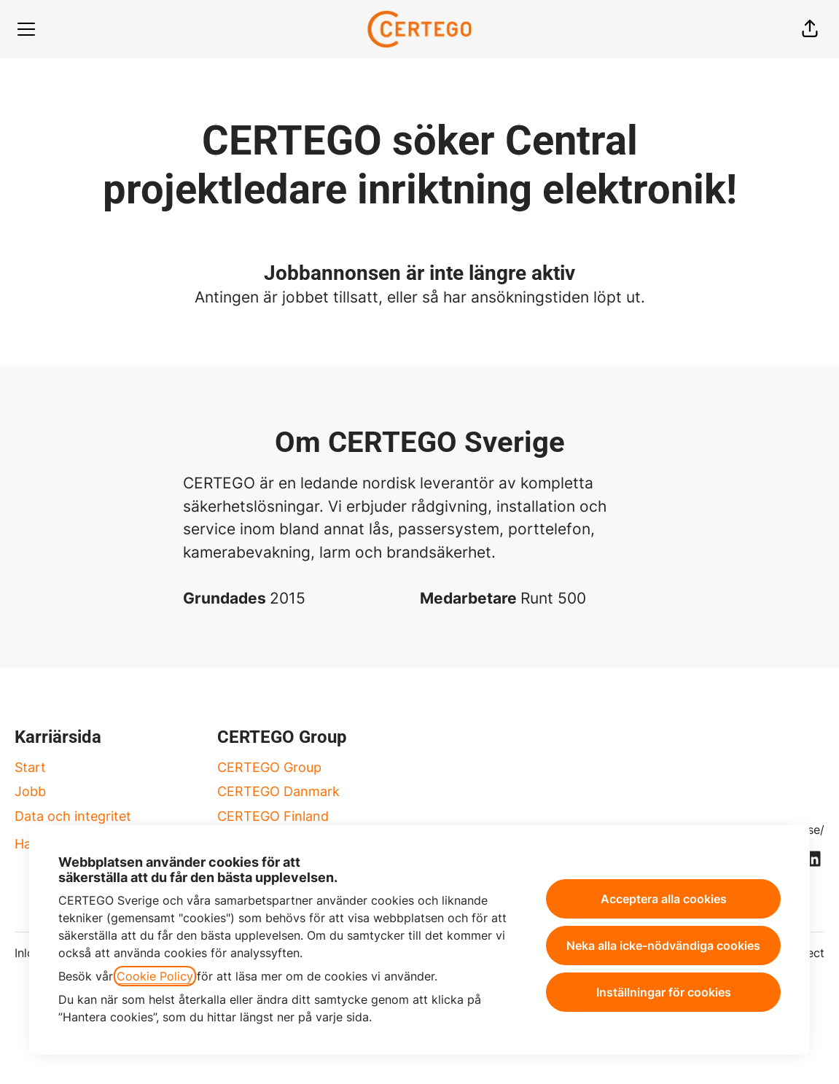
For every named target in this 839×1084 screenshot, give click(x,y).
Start (30, 767)
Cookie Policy (155, 976)
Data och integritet (73, 816)
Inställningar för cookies (663, 992)
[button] (809, 29)
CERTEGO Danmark (278, 791)
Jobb (30, 791)
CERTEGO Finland (273, 816)
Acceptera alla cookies (664, 899)
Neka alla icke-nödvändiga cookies (663, 945)
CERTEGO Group (269, 767)
